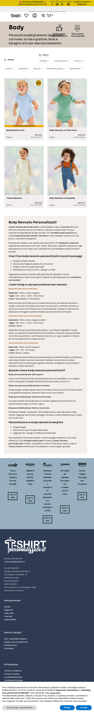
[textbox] (44, 60)
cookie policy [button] (55, 693)
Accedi (7, 606)
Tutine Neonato (14, 198)
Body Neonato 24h (15, 130)
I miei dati (8, 616)
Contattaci (9, 648)
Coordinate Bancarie (13, 677)
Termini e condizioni (12, 670)
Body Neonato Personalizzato (23, 289)
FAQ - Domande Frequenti (15, 638)
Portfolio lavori (10, 645)
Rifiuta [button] (67, 707)
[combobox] (44, 60)
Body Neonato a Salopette (62, 197)
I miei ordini (9, 613)
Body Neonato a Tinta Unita (63, 130)
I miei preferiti (10, 619)
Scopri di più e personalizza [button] (19, 707)
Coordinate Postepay (13, 680)
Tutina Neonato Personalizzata (23, 343)
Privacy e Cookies (11, 674)
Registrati (8, 610)
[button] (50, 15)
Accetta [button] (83, 707)
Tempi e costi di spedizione (16, 642)
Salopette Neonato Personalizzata (25, 316)
